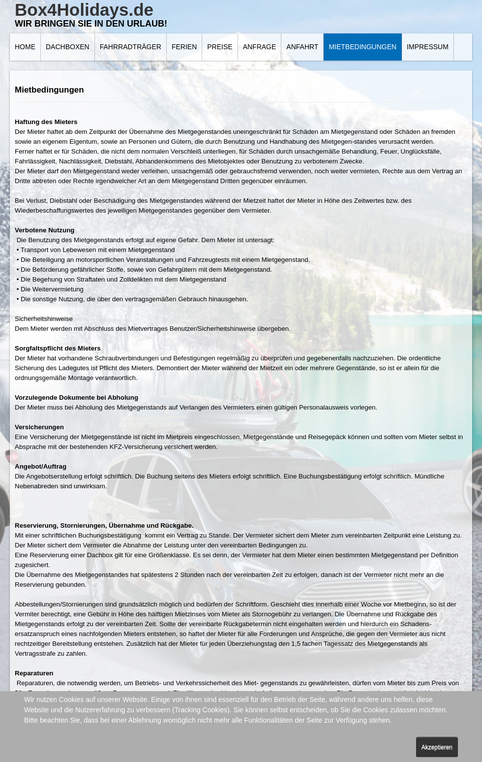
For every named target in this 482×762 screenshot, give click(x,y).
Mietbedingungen (362, 47)
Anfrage (259, 47)
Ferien (184, 47)
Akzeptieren (437, 747)
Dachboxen (68, 47)
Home (25, 47)
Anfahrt (302, 47)
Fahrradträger (130, 47)
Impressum (428, 47)
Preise (219, 47)
